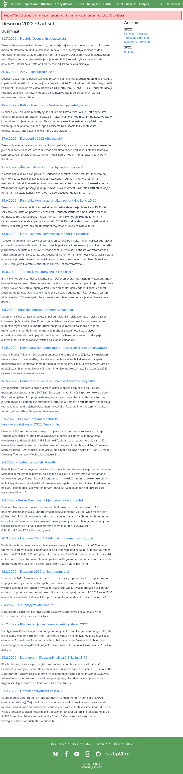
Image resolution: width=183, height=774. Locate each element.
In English (93, 4)
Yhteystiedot (63, 4)
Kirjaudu (173, 4)
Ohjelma (46, 4)
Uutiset (79, 4)
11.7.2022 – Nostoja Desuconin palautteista (33, 38)
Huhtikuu (143, 38)
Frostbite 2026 (102, 744)
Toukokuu (130, 38)
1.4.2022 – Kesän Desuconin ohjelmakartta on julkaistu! (42, 500)
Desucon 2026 (82, 744)
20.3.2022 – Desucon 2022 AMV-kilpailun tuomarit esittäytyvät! (48, 538)
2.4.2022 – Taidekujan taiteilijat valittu (29, 462)
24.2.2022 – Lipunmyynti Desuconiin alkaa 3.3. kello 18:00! (44, 657)
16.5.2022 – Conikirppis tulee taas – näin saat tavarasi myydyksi (48, 381)
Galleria (131, 4)
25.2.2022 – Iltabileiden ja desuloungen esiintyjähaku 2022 (44, 624)
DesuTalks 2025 (61, 744)
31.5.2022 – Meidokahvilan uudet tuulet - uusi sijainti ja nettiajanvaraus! (54, 348)
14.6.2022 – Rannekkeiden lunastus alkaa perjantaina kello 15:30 (49, 200)
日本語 (107, 4)
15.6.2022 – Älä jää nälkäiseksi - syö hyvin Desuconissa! (42, 167)
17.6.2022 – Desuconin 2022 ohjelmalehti (32, 138)
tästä (120, 15)
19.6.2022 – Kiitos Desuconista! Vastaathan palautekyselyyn (45, 105)
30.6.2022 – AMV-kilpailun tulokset (27, 72)
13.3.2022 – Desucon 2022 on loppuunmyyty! (35, 571)
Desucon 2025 (123, 744)
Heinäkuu (130, 34)
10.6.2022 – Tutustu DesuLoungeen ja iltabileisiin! (37, 272)
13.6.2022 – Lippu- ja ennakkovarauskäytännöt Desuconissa (45, 234)
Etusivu (16, 4)
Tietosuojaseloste (91, 767)
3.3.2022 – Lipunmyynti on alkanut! (27, 605)
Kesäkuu (142, 34)
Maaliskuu (130, 42)
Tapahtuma (30, 4)
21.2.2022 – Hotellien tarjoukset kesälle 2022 (34, 691)
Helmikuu (144, 42)
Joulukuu (129, 52)
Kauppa (144, 4)
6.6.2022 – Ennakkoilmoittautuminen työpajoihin (37, 310)
